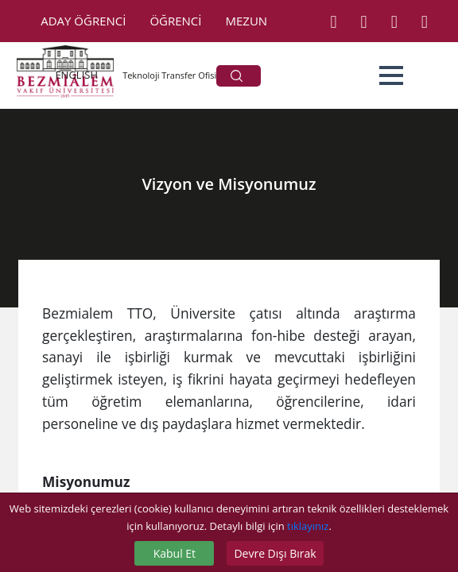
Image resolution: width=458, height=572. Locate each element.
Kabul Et (174, 553)
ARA (237, 76)
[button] (391, 75)
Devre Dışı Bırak (275, 553)
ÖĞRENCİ (175, 21)
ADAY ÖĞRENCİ (83, 21)
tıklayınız (307, 526)
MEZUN (247, 21)
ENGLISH (76, 75)
